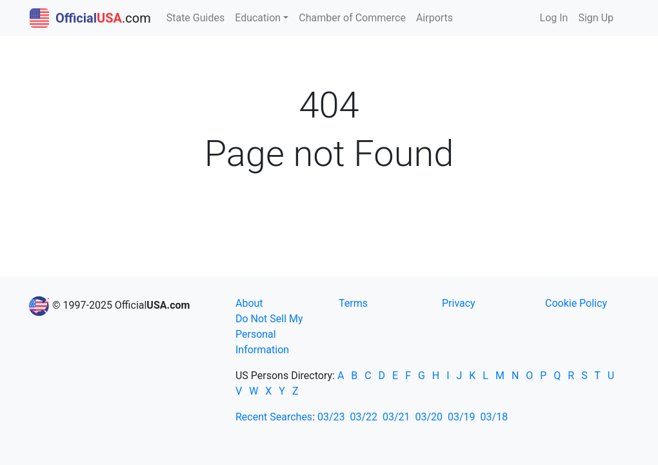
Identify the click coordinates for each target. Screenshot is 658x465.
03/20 (429, 417)
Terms (353, 303)
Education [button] (258, 18)
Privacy (458, 303)
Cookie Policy (576, 303)
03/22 (363, 417)
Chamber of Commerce (352, 18)
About (249, 303)
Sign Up (595, 18)
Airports (434, 18)
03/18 (494, 417)
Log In (554, 18)
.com (90, 18)
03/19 (461, 417)
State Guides (195, 18)
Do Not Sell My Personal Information (269, 334)
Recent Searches (273, 417)
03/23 (331, 417)
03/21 (396, 417)
